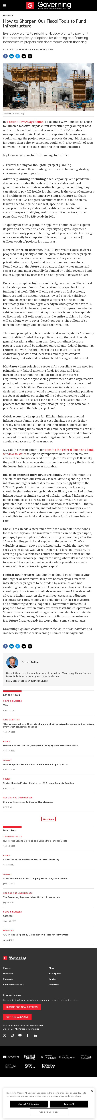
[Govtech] (30, 1057)
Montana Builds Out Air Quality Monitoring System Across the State (40, 745)
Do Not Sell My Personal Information (21, 1028)
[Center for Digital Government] (86, 1057)
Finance (8, 15)
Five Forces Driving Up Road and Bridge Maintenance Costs (35, 840)
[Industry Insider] (48, 1057)
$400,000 (7, 916)
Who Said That (11, 720)
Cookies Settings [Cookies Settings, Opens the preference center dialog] (49, 1112)
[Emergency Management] (48, 1066)
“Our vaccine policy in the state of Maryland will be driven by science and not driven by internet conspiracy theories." (48, 725)
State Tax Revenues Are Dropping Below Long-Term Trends (35, 878)
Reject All (69, 1104)
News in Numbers (12, 701)
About (52, 968)
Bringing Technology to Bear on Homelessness (28, 802)
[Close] (92, 1091)
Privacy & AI (55, 973)
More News (48, 819)
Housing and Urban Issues (17, 797)
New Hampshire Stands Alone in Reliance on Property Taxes (35, 764)
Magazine (8, 930)
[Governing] (11, 1057)
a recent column (25, 121)
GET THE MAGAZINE (17, 1017)
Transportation (12, 836)
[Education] (11, 1066)
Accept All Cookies (28, 1104)
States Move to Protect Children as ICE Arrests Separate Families (38, 783)
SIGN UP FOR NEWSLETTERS (22, 1007)
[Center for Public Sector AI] (30, 1066)
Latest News (11, 695)
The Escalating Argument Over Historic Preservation (31, 897)
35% (5, 705)
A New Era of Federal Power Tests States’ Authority (31, 859)
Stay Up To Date (12, 994)
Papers (6, 968)
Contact (53, 979)
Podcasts (8, 979)
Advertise (54, 984)
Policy (6, 741)
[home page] (49, 5)
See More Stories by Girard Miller (27, 681)
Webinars (8, 973)
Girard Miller (30, 662)
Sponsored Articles (13, 984)
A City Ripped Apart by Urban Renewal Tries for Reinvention (36, 934)
